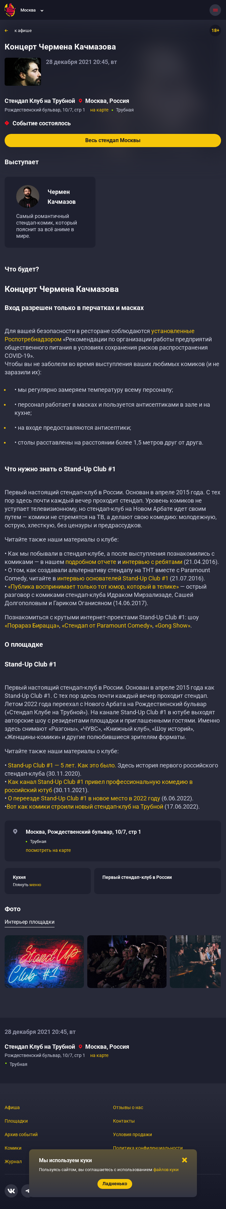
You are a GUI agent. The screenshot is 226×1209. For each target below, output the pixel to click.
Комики (13, 1148)
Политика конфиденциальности (148, 1148)
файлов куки (166, 1169)
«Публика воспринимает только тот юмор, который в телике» (93, 586)
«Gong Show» (172, 625)
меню (35, 884)
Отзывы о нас (128, 1107)
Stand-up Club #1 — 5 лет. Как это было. (62, 765)
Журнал (13, 1161)
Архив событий (21, 1134)
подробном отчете (90, 561)
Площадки (16, 1121)
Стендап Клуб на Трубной (40, 100)
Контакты (124, 1121)
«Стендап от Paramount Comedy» (107, 625)
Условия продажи (132, 1134)
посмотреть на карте (48, 850)
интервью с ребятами (152, 561)
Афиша (12, 1107)
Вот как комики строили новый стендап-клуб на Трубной (85, 806)
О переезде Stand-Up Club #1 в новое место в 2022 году (85, 798)
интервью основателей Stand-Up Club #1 (113, 578)
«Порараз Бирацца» (32, 625)
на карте (99, 109)
